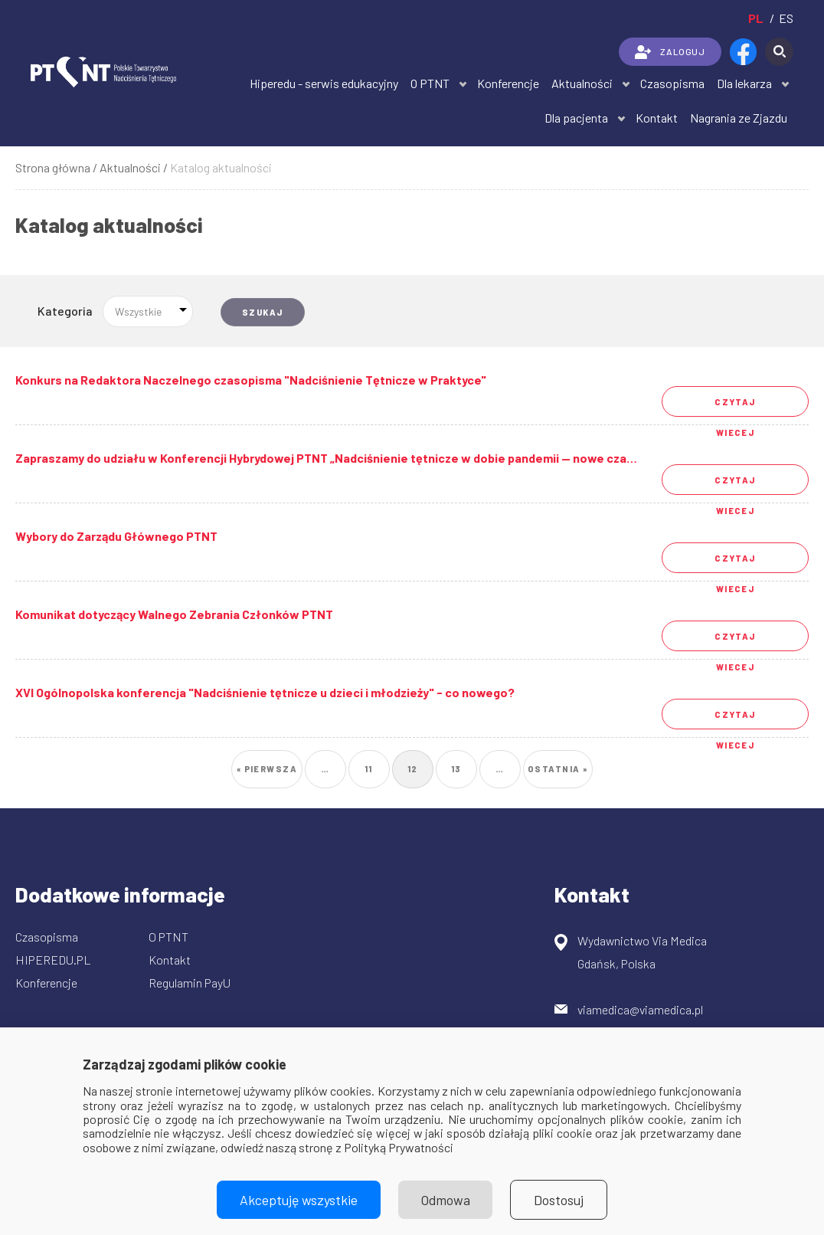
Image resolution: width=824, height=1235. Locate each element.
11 (374, 764)
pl (756, 18)
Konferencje (508, 83)
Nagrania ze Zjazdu (738, 117)
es (786, 18)
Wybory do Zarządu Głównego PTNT (116, 536)
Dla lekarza (744, 83)
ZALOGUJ (670, 52)
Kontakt (657, 117)
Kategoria (65, 310)
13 (461, 764)
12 (417, 769)
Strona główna (52, 167)
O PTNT (430, 83)
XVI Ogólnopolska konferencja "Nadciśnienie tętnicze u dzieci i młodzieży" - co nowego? (265, 692)
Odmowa (445, 1199)
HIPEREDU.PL (53, 959)
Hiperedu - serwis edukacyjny (324, 83)
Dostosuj (559, 1199)
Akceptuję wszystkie (299, 1199)
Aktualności (582, 83)
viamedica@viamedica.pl (640, 1009)
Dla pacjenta (576, 117)
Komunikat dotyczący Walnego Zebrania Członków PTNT (174, 614)
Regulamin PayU (190, 982)
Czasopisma (672, 83)
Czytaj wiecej (735, 407)
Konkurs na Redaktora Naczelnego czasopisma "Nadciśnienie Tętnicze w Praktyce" (250, 379)
